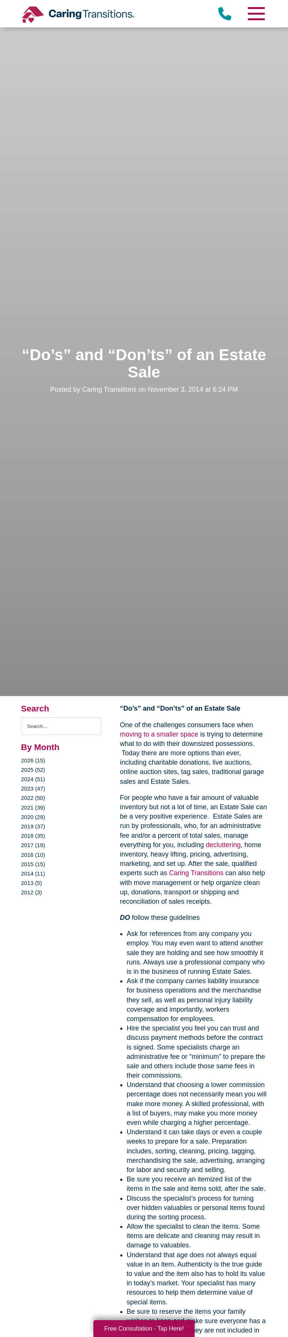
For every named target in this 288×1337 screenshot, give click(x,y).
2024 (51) (33, 779)
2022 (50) (33, 798)
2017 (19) (33, 845)
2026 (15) (33, 760)
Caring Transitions (196, 873)
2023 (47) (33, 788)
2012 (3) (31, 892)
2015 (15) (33, 864)
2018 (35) (33, 835)
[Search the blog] (61, 726)
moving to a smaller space (159, 734)
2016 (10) (33, 855)
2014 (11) (33, 873)
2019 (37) (33, 826)
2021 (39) (33, 807)
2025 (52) (33, 770)
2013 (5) (31, 883)
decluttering (223, 845)
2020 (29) (33, 817)
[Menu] (255, 13)
